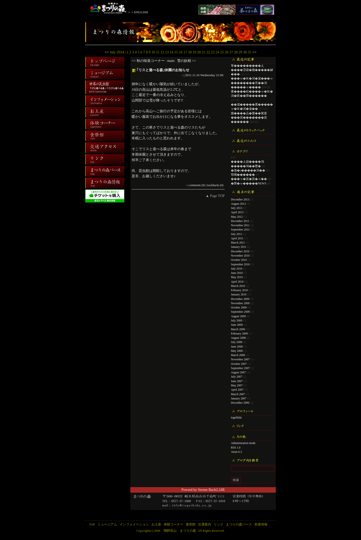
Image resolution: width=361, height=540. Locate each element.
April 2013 (237, 212)
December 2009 (240, 298)
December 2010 (240, 251)
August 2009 (238, 316)
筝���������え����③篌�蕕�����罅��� (252, 70)
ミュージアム (107, 524)
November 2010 (240, 255)
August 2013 (238, 203)
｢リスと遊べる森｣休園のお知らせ (163, 70)
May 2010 (237, 277)
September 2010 (240, 264)
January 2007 (238, 398)
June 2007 (237, 381)
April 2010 (237, 281)
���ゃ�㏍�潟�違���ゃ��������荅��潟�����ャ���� (252, 83)
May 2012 (237, 216)
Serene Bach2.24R (211, 490)
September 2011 (240, 229)
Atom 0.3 (236, 451)
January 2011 (238, 246)
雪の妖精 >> (186, 61)
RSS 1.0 (235, 447)
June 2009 (237, 324)
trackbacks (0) (215, 185)
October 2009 (239, 307)
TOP (92, 524)
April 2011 (237, 238)
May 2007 (237, 385)
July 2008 (236, 342)
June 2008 (237, 346)
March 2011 (238, 242)
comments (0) (197, 185)
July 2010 (236, 268)
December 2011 (240, 221)
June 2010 (237, 272)
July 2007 (236, 376)
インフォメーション (134, 524)
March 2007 (238, 394)
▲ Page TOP (215, 196)
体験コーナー (173, 524)
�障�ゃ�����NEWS (248, 183)
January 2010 (238, 294)
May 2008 (237, 350)
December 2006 (240, 402)
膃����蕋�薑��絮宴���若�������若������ (249, 118)
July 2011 (236, 234)
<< (107, 52)
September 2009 (240, 311)
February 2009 (239, 333)
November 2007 (240, 359)
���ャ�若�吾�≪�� (249, 178)
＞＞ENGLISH (138, 12)
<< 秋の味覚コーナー (148, 61)
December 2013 (240, 199)
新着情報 (260, 524)
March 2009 (238, 329)
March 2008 (238, 355)
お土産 (156, 524)
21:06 (219, 75)
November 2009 (240, 303)
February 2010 (239, 290)
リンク (218, 524)
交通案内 (204, 524)
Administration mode (243, 443)
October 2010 (239, 259)
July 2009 (236, 320)
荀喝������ (243, 174)
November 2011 (240, 225)
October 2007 (239, 363)
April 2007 (237, 389)
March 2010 (238, 285)
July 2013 (236, 207)
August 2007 (238, 372)
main (170, 61)
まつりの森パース (239, 524)
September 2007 (240, 368)
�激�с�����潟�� (248, 170)
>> (254, 52)
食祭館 (191, 524)
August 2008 (238, 337)
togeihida (236, 417)
